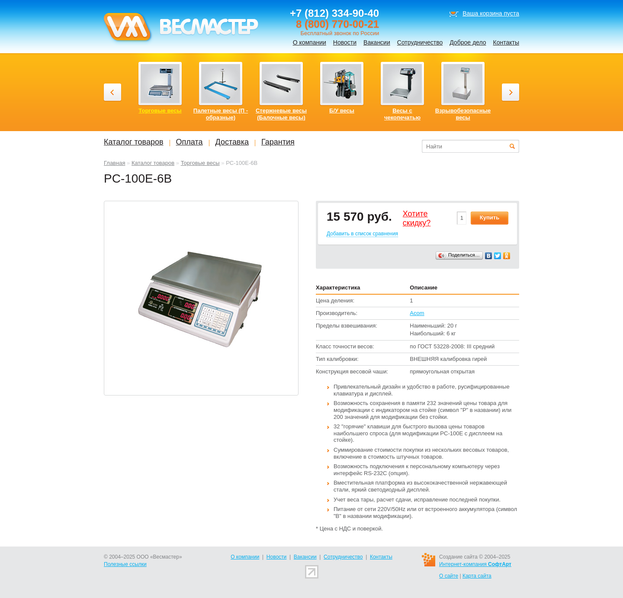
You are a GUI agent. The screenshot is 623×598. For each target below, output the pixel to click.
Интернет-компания (475, 564)
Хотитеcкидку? (417, 218)
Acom (417, 313)
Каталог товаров (153, 163)
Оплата (189, 142)
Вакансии (376, 42)
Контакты (506, 42)
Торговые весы (200, 163)
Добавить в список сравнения (362, 234)
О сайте (448, 576)
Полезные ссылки (125, 564)
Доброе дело (468, 42)
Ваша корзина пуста (490, 13)
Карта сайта (476, 576)
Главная (114, 163)
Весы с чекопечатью (402, 114)
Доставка (232, 142)
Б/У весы (341, 110)
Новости (344, 42)
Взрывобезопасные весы (463, 114)
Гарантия (278, 142)
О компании (309, 42)
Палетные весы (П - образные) (220, 114)
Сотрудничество (420, 42)
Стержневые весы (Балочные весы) (281, 114)
